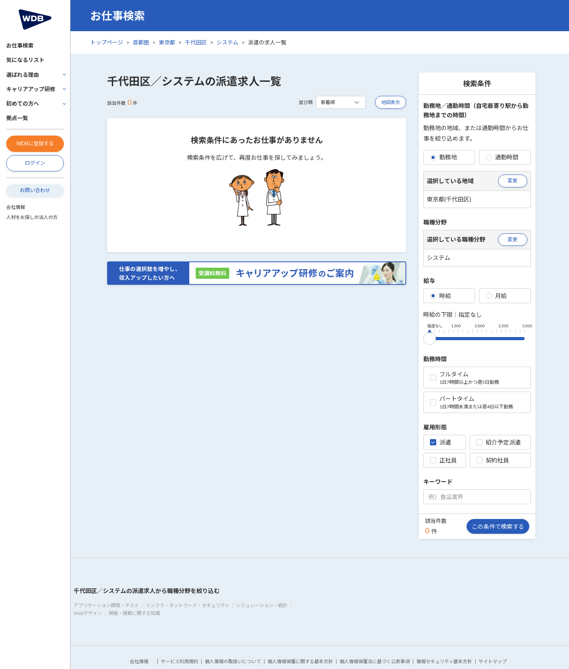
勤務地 (443, 157)
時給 (440, 295)
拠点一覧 (17, 118)
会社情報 (15, 207)
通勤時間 (502, 157)
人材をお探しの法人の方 (32, 217)
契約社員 (492, 460)
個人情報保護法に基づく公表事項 (375, 661)
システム (227, 42)
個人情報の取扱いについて (233, 661)
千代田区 (196, 42)
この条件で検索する (498, 526)
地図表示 (390, 102)
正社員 (443, 460)
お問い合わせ (35, 190)
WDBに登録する (35, 143)
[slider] (429, 337)
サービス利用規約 (179, 661)
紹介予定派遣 (498, 442)
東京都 (167, 42)
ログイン (35, 163)
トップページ (106, 42)
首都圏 (141, 42)
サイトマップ (493, 661)
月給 (496, 295)
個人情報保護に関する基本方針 (300, 661)
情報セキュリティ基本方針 (444, 661)
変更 (512, 180)
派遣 (440, 442)
